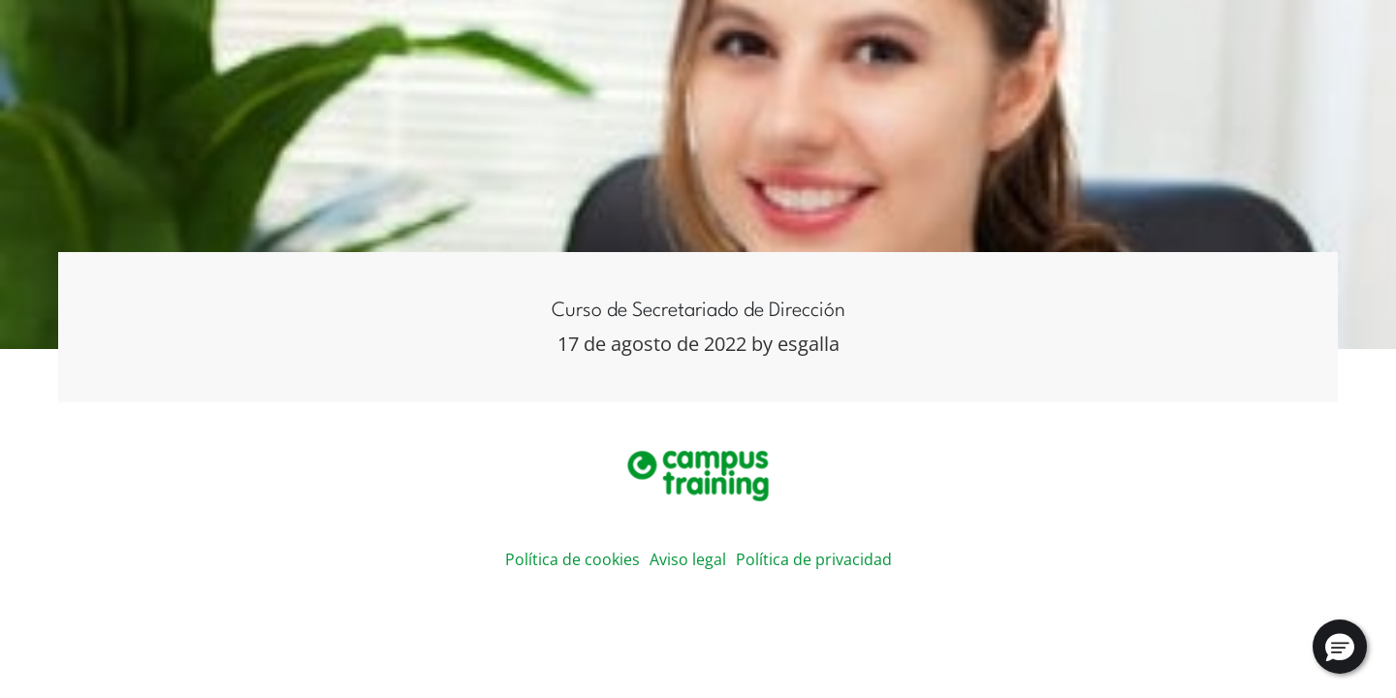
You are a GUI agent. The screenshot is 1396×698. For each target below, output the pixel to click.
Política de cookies (572, 559)
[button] (1340, 646)
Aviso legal (688, 559)
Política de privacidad (814, 559)
